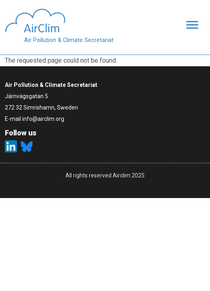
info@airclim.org (43, 119)
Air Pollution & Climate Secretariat (68, 40)
